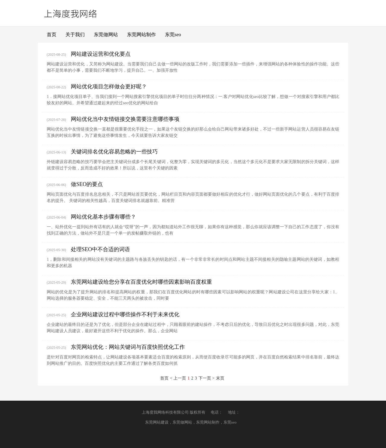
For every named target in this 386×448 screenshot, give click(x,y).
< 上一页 (178, 378)
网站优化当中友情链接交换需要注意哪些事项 (125, 119)
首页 (51, 34)
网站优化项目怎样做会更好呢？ (109, 87)
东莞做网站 (106, 34)
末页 (220, 378)
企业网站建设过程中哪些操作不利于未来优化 (125, 314)
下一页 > (206, 378)
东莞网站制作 (141, 34)
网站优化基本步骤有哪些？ (103, 217)
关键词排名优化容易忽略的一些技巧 (114, 152)
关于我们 (75, 34)
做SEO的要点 (87, 184)
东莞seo (173, 34)
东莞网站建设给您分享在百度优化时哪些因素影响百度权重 (141, 282)
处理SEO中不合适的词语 (100, 249)
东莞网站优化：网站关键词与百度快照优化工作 (128, 347)
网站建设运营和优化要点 (101, 54)
